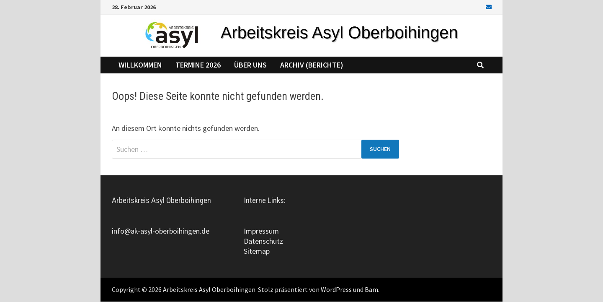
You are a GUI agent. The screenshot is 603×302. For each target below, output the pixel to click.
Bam (371, 289)
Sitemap (257, 251)
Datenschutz (263, 241)
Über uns (250, 65)
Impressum (261, 231)
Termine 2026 (198, 65)
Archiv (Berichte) (311, 65)
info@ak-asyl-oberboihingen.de (160, 231)
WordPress (336, 289)
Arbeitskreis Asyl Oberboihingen (209, 289)
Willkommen (140, 65)
